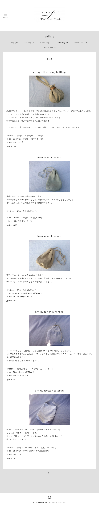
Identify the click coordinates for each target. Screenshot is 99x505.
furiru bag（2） (46, 43)
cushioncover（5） (50, 47)
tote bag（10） (30, 43)
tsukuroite (43, 502)
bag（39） (15, 43)
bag (49, 59)
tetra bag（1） (63, 43)
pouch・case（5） (81, 43)
